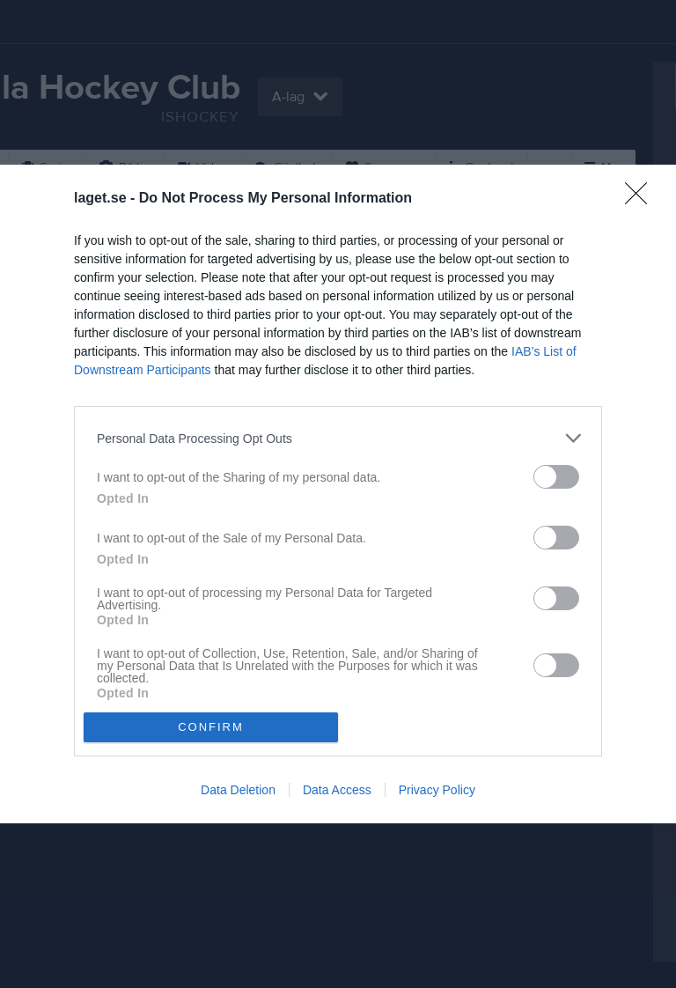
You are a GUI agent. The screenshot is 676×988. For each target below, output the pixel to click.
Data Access (337, 790)
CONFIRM (211, 727)
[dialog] (338, 494)
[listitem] (338, 438)
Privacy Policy (437, 790)
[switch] (556, 477)
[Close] (641, 199)
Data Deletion (238, 790)
